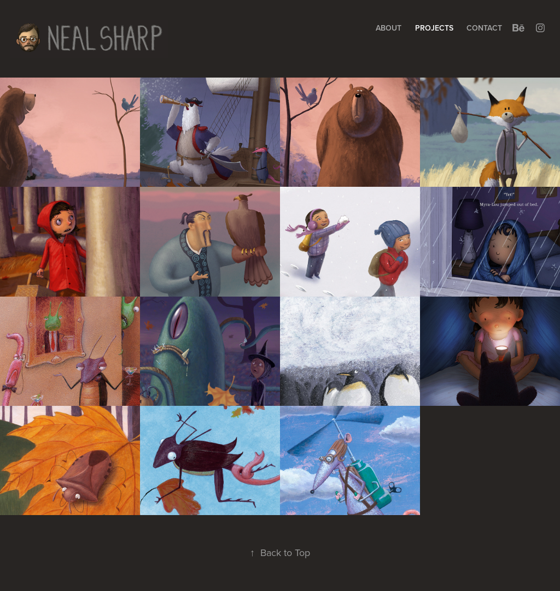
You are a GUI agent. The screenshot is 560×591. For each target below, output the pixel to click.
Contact (484, 27)
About (388, 27)
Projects (434, 27)
